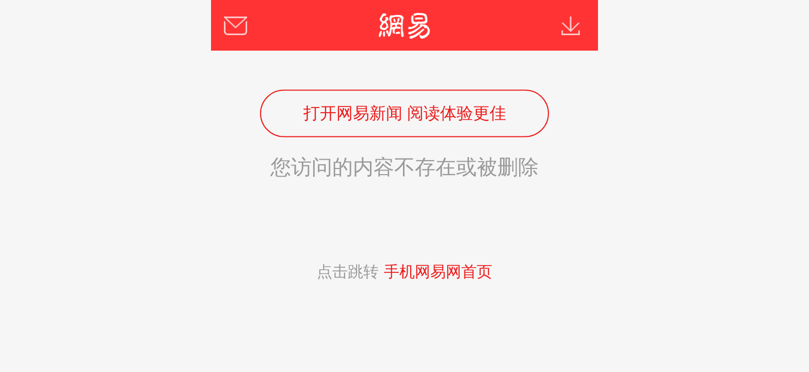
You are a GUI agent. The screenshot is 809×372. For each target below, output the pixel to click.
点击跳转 (404, 271)
